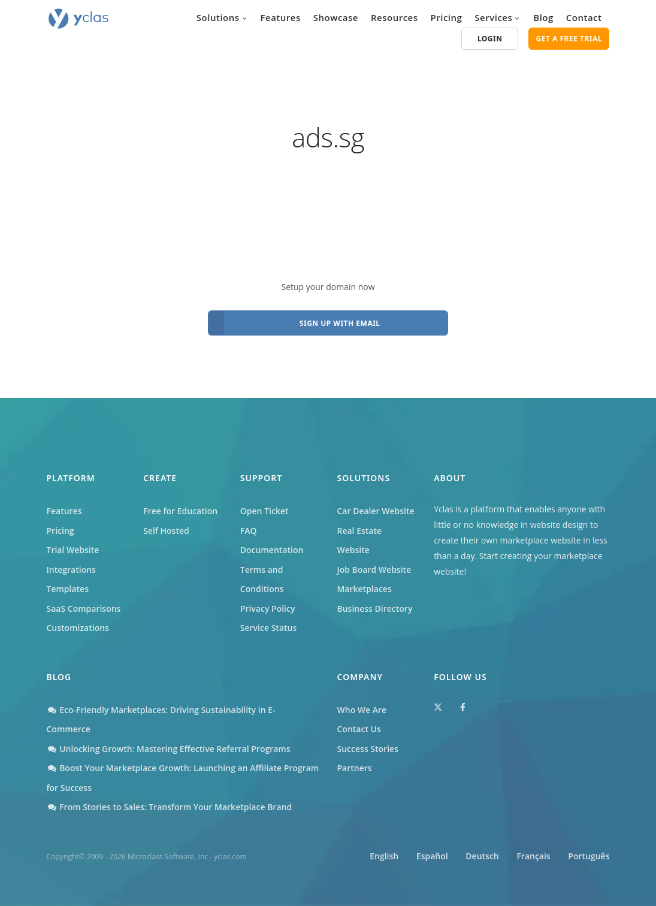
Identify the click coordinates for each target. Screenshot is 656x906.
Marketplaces (364, 588)
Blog (543, 17)
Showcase (335, 17)
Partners (354, 768)
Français (533, 856)
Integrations (71, 569)
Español (432, 856)
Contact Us (359, 729)
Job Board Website (374, 569)
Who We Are (362, 709)
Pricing (446, 17)
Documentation (272, 549)
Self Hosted (166, 530)
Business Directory (374, 608)
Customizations (78, 627)
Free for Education (180, 511)
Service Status (268, 627)
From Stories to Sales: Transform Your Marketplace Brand (169, 807)
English (384, 856)
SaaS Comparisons (84, 608)
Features (281, 17)
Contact (584, 17)
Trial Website (73, 549)
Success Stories (367, 748)
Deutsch (481, 856)
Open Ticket (264, 511)
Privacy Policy (267, 608)
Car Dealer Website (375, 511)
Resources (394, 17)
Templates (68, 588)
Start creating (505, 555)
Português (588, 856)
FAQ (248, 530)
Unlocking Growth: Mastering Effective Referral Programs (169, 748)
